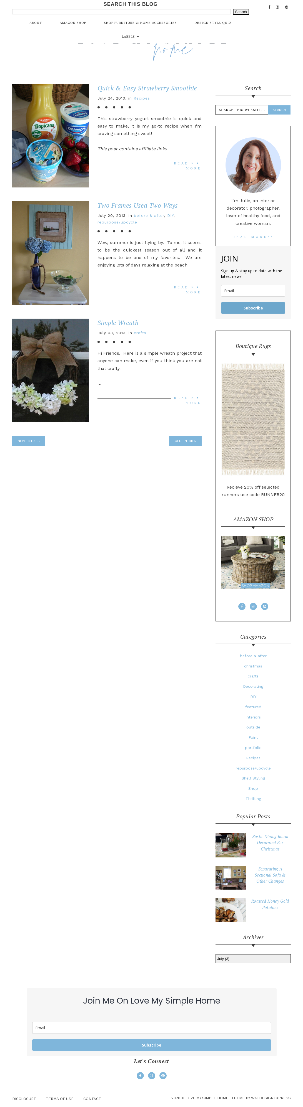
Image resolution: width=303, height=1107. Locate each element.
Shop (253, 788)
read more (253, 237)
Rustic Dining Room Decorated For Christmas (270, 843)
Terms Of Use (60, 1099)
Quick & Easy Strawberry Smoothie (147, 88)
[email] (253, 291)
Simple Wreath (118, 322)
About (35, 23)
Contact (92, 1099)
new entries (29, 441)
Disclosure (24, 1099)
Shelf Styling (253, 778)
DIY (170, 215)
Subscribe (253, 308)
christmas (253, 666)
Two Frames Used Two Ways (137, 205)
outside (253, 727)
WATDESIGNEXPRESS (271, 1098)
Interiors (253, 717)
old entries (185, 441)
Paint (253, 737)
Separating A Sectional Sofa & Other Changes (270, 875)
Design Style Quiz (213, 23)
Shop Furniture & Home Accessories (140, 23)
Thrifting (253, 798)
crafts (140, 333)
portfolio (253, 747)
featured (253, 707)
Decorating (253, 686)
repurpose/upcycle (117, 222)
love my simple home (207, 1098)
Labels (128, 36)
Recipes (142, 98)
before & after (149, 215)
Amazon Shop (73, 23)
